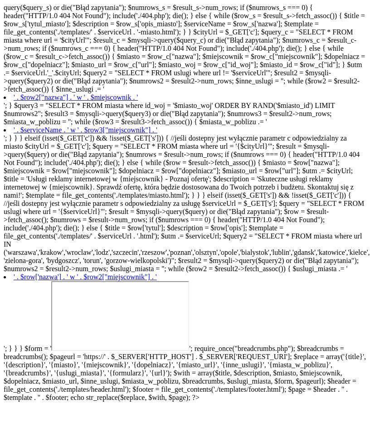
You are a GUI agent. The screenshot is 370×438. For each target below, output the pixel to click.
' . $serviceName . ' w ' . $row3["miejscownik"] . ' (85, 130)
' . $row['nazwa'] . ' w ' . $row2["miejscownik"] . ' (85, 277)
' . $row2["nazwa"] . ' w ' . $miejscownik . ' (76, 97)
